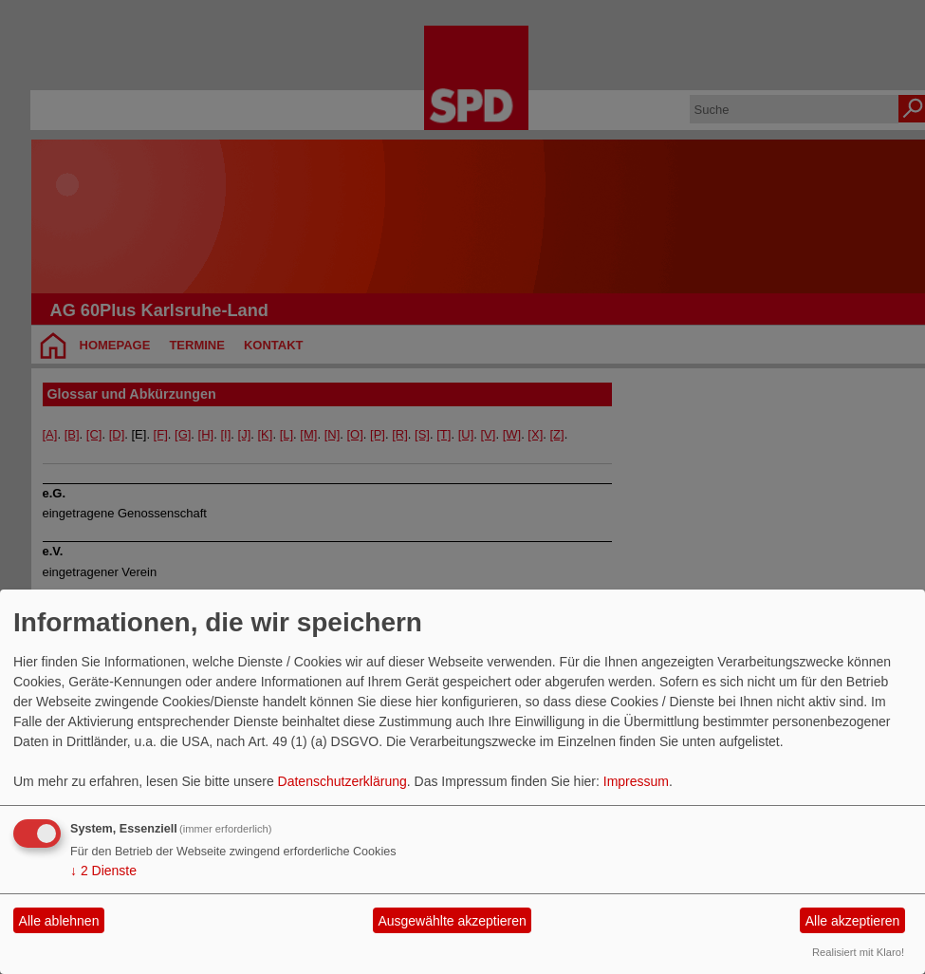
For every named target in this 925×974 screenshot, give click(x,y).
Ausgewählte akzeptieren (452, 920)
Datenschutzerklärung (342, 781)
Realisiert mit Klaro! (858, 952)
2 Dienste (103, 870)
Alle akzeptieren (852, 920)
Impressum (636, 781)
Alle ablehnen (59, 920)
